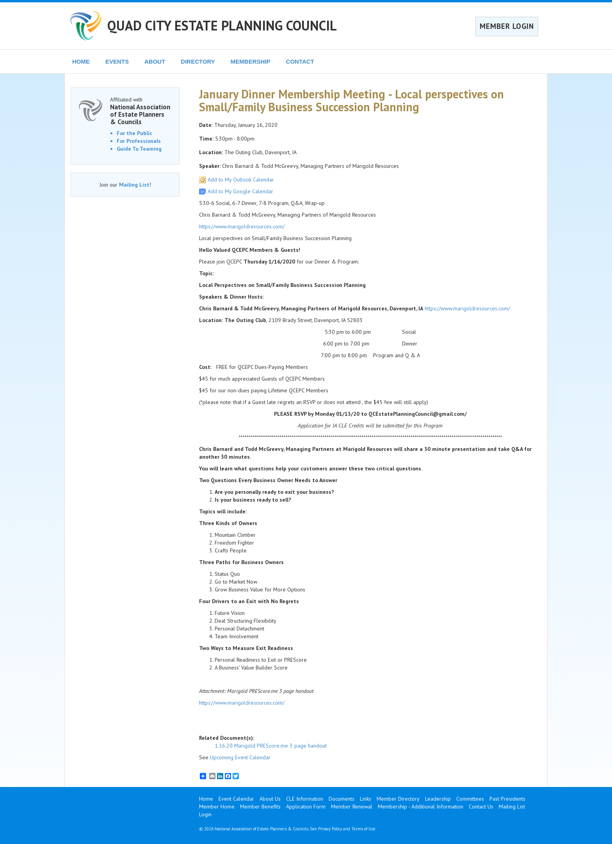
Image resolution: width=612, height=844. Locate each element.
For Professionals (139, 140)
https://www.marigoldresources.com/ (242, 226)
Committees (470, 798)
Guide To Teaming (139, 148)
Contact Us (481, 806)
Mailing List (134, 184)
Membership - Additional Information (420, 806)
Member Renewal (351, 806)
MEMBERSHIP (250, 61)
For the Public (134, 133)
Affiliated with (140, 110)
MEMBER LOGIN (507, 26)
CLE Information (304, 798)
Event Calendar (236, 798)
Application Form (306, 806)
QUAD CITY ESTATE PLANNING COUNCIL (222, 25)
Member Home (217, 806)
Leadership (438, 798)
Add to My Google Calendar (240, 191)
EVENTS (117, 61)
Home (206, 798)
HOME (81, 61)
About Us (270, 798)
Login (205, 814)
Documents (341, 798)
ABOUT (154, 61)
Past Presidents (507, 798)
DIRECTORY (198, 61)
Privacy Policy (330, 829)
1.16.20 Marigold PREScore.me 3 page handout (271, 745)
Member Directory (398, 798)
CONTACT (300, 61)
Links (365, 798)
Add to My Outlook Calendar (241, 179)
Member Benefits (260, 806)
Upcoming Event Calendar (240, 757)
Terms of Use (363, 829)
